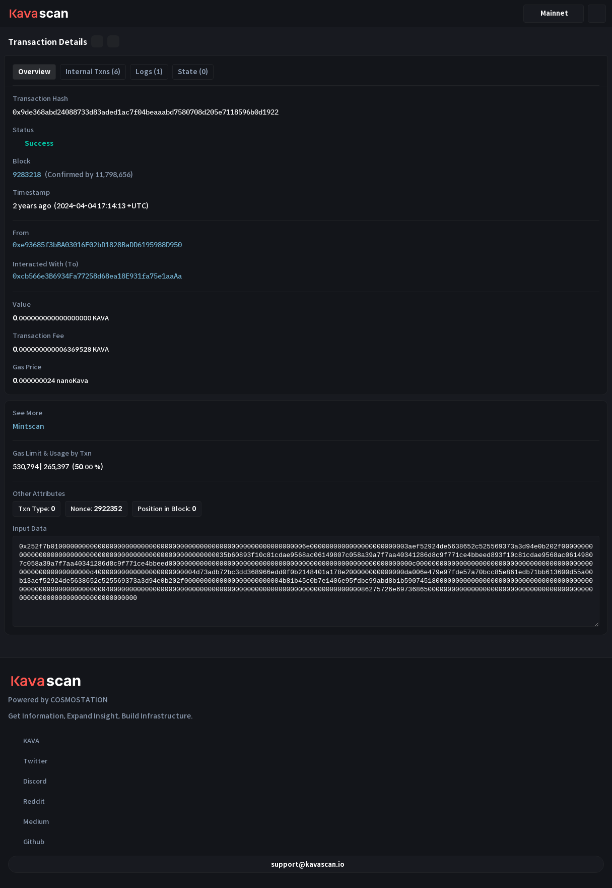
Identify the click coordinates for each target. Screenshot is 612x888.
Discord (27, 781)
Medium (28, 821)
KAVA (23, 741)
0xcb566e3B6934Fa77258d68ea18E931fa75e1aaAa (97, 276)
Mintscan (28, 426)
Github (26, 842)
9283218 (27, 174)
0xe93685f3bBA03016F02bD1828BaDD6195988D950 (97, 244)
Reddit (26, 801)
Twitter (27, 761)
